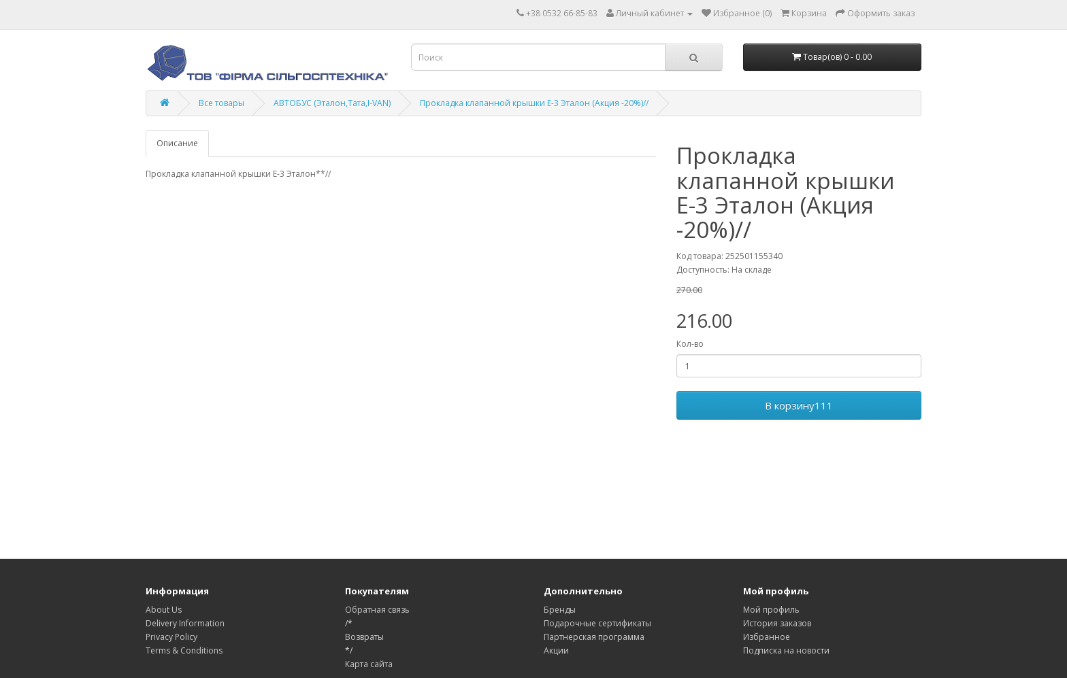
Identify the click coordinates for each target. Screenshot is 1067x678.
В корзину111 (799, 405)
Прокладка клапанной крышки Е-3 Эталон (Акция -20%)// (534, 103)
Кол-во (690, 344)
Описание (177, 143)
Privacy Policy (171, 637)
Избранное (766, 637)
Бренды (560, 609)
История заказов (777, 623)
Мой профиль (771, 609)
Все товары (221, 103)
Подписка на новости (786, 650)
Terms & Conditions (184, 650)
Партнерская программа (594, 637)
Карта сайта (369, 664)
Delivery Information (185, 623)
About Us (164, 609)
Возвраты (364, 637)
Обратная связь (377, 609)
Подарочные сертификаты (597, 623)
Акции (556, 650)
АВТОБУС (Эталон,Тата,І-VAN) (332, 103)
